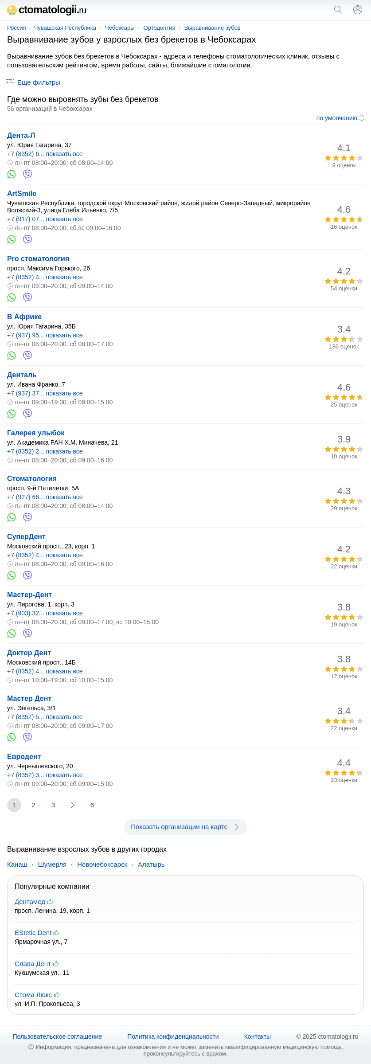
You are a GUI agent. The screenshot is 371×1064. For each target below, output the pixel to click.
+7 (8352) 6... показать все (45, 153)
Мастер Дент (29, 698)
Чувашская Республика (65, 27)
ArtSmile (21, 193)
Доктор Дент (29, 653)
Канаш (17, 864)
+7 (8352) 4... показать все (45, 277)
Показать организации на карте (185, 826)
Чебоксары (120, 27)
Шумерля (52, 864)
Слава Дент (33, 963)
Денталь (22, 375)
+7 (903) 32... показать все (45, 613)
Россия (16, 27)
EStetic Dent (33, 932)
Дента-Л (21, 135)
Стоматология (32, 478)
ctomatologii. (46, 10)
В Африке (24, 317)
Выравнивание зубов (212, 27)
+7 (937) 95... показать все (45, 335)
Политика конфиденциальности (173, 1036)
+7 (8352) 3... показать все (45, 774)
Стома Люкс (33, 994)
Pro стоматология (38, 258)
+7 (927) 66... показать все (45, 497)
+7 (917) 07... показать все (45, 219)
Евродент (24, 756)
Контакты (257, 1036)
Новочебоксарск (102, 864)
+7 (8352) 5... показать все (45, 716)
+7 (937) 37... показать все (45, 393)
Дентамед (30, 901)
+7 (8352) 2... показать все (45, 451)
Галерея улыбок (35, 433)
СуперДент (26, 536)
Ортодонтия (160, 27)
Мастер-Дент (29, 594)
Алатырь (151, 864)
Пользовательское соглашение (57, 1036)
